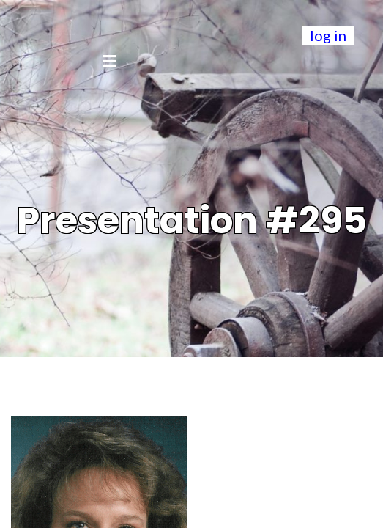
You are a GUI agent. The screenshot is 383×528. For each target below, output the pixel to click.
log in (328, 35)
